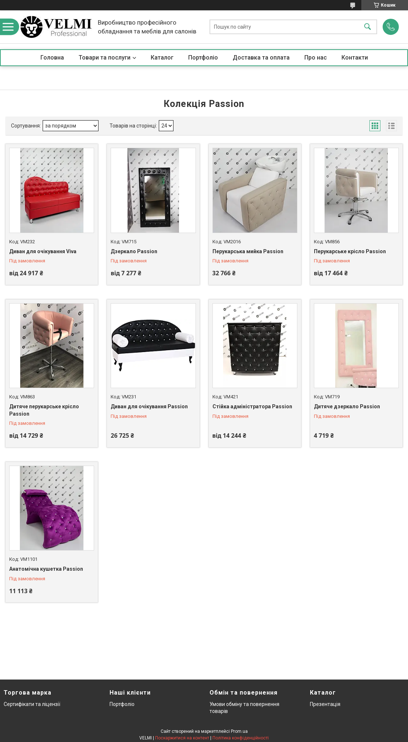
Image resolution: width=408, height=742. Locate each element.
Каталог (162, 57)
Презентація (325, 704)
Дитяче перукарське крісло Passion (44, 410)
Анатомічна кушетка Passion (46, 569)
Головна (52, 57)
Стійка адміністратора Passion (252, 406)
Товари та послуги (104, 57)
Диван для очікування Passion (149, 406)
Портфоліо (203, 57)
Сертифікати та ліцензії (32, 704)
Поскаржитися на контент (182, 738)
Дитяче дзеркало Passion (347, 406)
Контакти (354, 57)
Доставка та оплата (261, 57)
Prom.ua (239, 731)
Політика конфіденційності (240, 738)
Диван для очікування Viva (42, 251)
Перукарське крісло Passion (350, 251)
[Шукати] (367, 27)
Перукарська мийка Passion (247, 251)
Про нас (315, 57)
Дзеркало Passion (134, 251)
